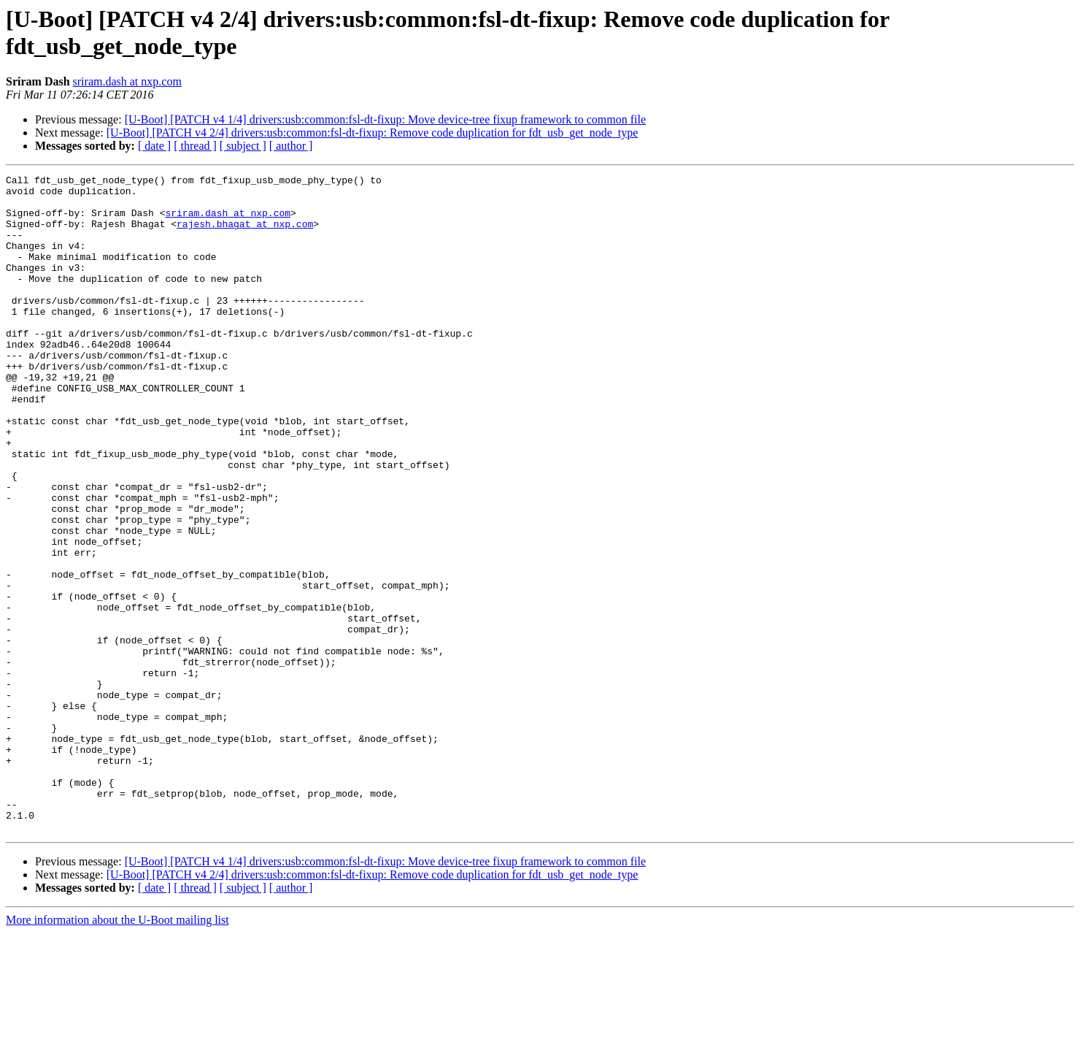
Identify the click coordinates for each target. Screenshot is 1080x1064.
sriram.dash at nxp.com (127, 81)
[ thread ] (195, 145)
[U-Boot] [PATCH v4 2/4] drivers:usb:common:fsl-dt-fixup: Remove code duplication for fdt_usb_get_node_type (373, 132)
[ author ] (291, 145)
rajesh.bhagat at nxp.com (245, 234)
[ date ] (154, 145)
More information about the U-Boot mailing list (117, 1051)
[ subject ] (243, 145)
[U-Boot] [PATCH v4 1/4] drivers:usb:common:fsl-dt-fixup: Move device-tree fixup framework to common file (385, 119)
